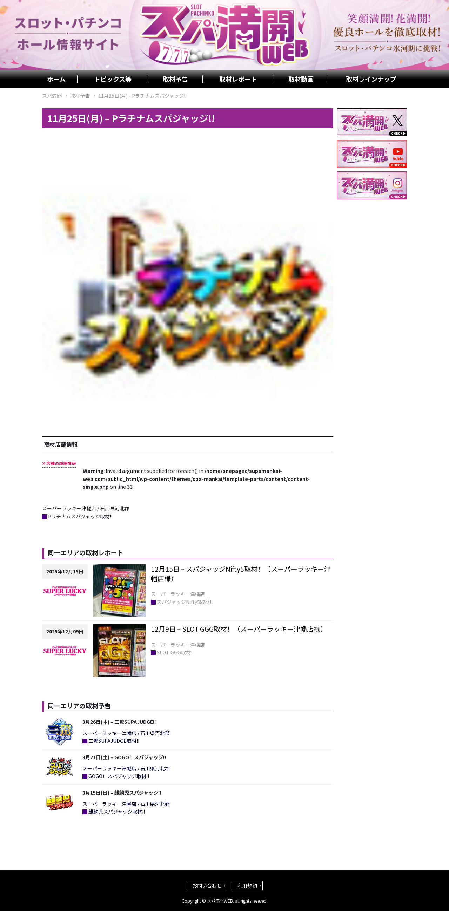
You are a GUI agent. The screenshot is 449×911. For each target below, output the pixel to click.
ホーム (56, 79)
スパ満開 (52, 95)
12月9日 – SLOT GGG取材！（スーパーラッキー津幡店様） (239, 628)
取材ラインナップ (371, 79)
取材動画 (301, 79)
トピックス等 (113, 79)
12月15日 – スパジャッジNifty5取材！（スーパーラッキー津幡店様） (241, 573)
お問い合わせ (207, 885)
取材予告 (175, 79)
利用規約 (247, 885)
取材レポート (238, 79)
